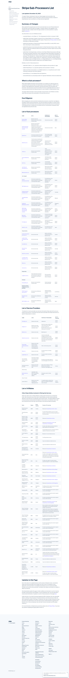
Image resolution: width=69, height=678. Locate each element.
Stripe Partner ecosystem (39, 655)
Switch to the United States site (50, 675)
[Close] (67, 673)
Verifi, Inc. (23, 162)
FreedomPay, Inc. (25, 282)
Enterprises (37, 622)
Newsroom (50, 643)
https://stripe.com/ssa (50, 418)
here (56, 593)
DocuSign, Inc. (24, 321)
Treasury (23, 657)
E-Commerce (37, 628)
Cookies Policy (11, 24)
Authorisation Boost (25, 625)
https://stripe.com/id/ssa (51, 465)
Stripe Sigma (24, 653)
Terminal (23, 656)
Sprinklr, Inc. (24, 135)
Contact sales (51, 646)
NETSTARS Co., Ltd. (25, 301)
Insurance (37, 643)
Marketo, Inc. (24, 332)
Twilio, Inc (23, 151)
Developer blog (38, 668)
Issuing (23, 642)
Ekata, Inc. (24, 263)
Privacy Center (54, 39)
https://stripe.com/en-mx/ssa (51, 571)
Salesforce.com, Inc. (25, 338)
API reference (37, 662)
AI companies (37, 639)
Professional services (39, 657)
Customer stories (52, 624)
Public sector (37, 647)
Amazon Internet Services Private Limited (25, 127)
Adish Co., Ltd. (24, 227)
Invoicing (23, 641)
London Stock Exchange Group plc (25, 239)
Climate (23, 631)
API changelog (37, 665)
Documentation (38, 661)
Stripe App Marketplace (39, 654)
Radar (23, 650)
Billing (23, 627)
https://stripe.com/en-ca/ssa (51, 408)
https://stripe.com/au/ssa (51, 448)
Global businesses (38, 632)
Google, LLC (24, 326)
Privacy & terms (51, 628)
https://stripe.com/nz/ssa (51, 475)
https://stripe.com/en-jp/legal (51, 469)
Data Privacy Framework (13, 21)
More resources (51, 636)
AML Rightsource (25, 186)
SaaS (36, 638)
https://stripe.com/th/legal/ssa (52, 483)
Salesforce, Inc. (25, 142)
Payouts (23, 649)
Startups (36, 624)
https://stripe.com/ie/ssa (51, 501)
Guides (50, 622)
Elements (23, 636)
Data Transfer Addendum (13, 15)
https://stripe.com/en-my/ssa (51, 472)
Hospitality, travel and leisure (40, 642)
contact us (27, 31)
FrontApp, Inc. (24, 221)
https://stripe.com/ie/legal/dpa (48, 502)
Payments (23, 647)
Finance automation (38, 631)
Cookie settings (51, 635)
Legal (10, 6)
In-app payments (38, 634)
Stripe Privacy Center (13, 12)
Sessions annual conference (53, 627)
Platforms (37, 636)
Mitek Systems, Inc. (25, 172)
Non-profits (37, 646)
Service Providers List (13, 23)
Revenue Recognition (25, 652)
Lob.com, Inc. (24, 267)
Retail (36, 649)
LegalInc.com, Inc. (25, 275)
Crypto (23, 634)
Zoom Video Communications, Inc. (25, 345)
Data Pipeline (24, 635)
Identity (23, 639)
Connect (23, 632)
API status (37, 664)
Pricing (23, 622)
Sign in (50, 654)
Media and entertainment (39, 645)
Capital (23, 628)
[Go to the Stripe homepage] (10, 621)
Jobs (49, 642)
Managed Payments (25, 645)
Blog (49, 625)
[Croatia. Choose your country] (12, 623)
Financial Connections (25, 638)
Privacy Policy (11, 10)
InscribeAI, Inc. (24, 244)
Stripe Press (51, 644)
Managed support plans (53, 651)
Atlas (23, 624)
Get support (51, 650)
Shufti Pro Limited (25, 253)
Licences (50, 632)
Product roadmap (52, 640)
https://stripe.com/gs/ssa (48, 555)
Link (22, 643)
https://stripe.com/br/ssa (51, 566)
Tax (22, 654)
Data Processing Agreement (14, 13)
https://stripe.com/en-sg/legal (52, 479)
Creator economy (38, 641)
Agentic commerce (38, 625)
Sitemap (50, 633)
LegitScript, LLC (25, 354)
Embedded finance (38, 629)
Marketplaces (37, 635)
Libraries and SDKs (38, 666)
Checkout (23, 629)
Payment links (24, 646)
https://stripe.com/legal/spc (48, 423)
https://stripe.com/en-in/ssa (51, 452)
